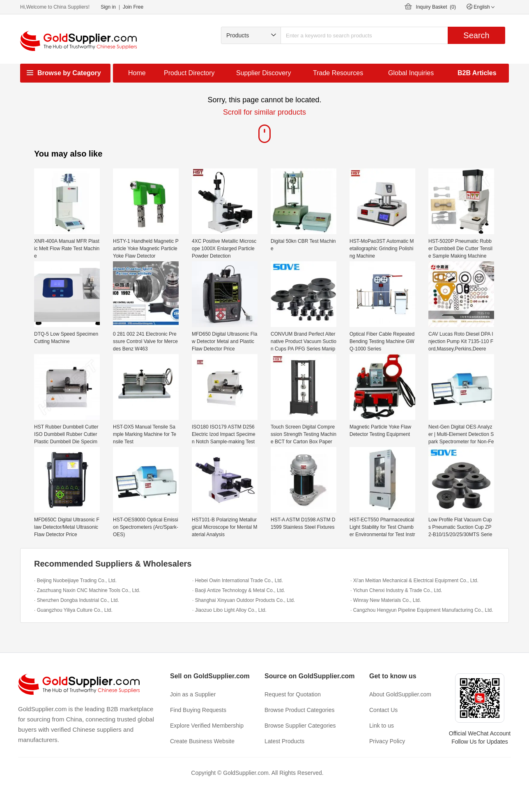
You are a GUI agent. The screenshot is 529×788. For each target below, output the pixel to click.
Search (476, 35)
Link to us (381, 725)
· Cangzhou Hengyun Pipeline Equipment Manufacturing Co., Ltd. (421, 610)
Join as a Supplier (193, 694)
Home (137, 72)
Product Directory (189, 72)
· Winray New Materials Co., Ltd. (385, 600)
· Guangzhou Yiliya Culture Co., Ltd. (73, 610)
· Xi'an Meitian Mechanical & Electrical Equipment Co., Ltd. (414, 580)
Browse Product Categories (299, 710)
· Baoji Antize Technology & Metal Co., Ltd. (238, 590)
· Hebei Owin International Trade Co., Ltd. (237, 580)
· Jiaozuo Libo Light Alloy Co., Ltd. (229, 610)
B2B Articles (477, 72)
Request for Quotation (292, 694)
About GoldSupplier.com (400, 694)
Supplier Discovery (263, 72)
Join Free (133, 7)
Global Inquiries (411, 72)
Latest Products (284, 741)
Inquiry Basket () (436, 7)
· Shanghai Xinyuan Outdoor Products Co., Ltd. (243, 600)
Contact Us (383, 710)
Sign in (108, 7)
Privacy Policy (387, 741)
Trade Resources (338, 72)
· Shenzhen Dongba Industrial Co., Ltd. (76, 600)
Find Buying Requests (198, 710)
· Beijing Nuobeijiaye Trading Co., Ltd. (75, 580)
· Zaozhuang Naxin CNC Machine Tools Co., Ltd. (87, 590)
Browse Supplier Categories (300, 725)
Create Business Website (202, 741)
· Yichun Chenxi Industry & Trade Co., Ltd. (396, 590)
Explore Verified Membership (207, 725)
